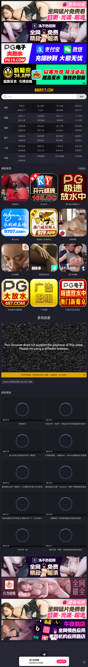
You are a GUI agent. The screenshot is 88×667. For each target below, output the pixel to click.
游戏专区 (78, 106)
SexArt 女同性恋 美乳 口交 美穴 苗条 (17, 382)
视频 (6, 117)
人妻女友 (59, 146)
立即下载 (61, 661)
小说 (6, 148)
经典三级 (40, 130)
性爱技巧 (78, 150)
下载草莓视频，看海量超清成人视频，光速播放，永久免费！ (52, 374)
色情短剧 (21, 160)
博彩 (6, 107)
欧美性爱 (78, 126)
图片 (6, 137)
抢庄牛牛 (78, 110)
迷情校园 (21, 150)
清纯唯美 (40, 140)
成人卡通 (59, 126)
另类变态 (78, 130)
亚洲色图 (40, 136)
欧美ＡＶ (59, 116)
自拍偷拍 (40, 116)
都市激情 (21, 146)
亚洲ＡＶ (21, 116)
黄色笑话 (59, 150)
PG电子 (22, 106)
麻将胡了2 (22, 110)
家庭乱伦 (40, 146)
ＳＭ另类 (78, 120)
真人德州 (40, 106)
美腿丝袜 (21, 140)
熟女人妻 (21, 120)
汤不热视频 (59, 156)
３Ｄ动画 (78, 116)
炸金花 (40, 110)
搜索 (81, 96)
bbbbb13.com (43, 90)
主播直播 (59, 120)
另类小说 (40, 150)
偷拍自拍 (40, 126)
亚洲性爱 (21, 126)
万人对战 (59, 106)
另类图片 (78, 140)
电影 (6, 127)
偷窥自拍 (21, 136)
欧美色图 (59, 136)
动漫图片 (78, 136)
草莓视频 (40, 156)
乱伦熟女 (59, 130)
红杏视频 (78, 156)
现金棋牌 (59, 110)
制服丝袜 (21, 130)
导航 (6, 158)
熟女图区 (59, 140)
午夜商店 (21, 156)
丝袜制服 (40, 120)
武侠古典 (78, 146)
